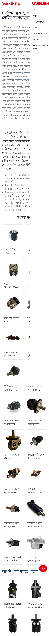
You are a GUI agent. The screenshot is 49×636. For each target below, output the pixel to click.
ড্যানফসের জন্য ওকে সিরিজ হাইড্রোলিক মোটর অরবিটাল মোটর (35, 422)
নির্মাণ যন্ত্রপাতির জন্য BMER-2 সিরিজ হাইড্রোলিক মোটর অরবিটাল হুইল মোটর (12, 388)
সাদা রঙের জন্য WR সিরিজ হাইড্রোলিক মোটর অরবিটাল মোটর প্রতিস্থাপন (12, 422)
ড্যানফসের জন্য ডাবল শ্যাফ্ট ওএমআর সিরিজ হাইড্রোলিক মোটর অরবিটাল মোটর (12, 354)
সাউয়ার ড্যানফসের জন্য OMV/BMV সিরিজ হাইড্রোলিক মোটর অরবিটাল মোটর (36, 490)
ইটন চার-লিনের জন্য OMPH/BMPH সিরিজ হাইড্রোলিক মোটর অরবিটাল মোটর (12, 320)
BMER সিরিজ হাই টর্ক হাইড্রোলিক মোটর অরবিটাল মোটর (35, 456)
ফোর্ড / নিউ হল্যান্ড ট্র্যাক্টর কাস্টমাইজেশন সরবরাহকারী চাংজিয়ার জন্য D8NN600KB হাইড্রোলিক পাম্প (35, 559)
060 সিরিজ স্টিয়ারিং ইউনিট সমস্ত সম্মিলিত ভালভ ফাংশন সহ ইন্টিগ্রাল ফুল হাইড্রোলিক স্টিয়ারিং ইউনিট (12, 285)
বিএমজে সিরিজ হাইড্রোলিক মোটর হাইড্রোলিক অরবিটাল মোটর (35, 354)
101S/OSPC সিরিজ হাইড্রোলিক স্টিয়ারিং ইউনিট (36, 251)
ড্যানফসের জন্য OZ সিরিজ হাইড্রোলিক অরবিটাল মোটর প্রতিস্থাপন (11, 456)
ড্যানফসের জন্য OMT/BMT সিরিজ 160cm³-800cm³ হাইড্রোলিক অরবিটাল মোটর (12, 525)
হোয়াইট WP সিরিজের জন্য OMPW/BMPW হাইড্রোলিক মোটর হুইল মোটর (35, 285)
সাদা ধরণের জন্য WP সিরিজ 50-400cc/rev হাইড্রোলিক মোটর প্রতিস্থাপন (35, 388)
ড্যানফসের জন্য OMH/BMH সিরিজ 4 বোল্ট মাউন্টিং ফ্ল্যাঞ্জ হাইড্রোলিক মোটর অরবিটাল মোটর (12, 490)
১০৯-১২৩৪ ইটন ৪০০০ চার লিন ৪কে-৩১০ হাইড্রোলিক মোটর (35, 605)
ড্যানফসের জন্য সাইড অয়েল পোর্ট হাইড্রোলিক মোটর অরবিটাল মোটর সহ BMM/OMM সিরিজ (35, 525)
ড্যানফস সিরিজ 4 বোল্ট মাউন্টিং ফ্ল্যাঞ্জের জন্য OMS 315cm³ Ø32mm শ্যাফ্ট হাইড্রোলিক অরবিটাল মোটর (12, 559)
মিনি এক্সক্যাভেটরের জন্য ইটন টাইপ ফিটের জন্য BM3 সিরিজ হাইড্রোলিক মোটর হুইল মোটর (36, 320)
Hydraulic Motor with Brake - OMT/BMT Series (12, 605)
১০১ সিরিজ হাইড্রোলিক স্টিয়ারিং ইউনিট (11, 251)
